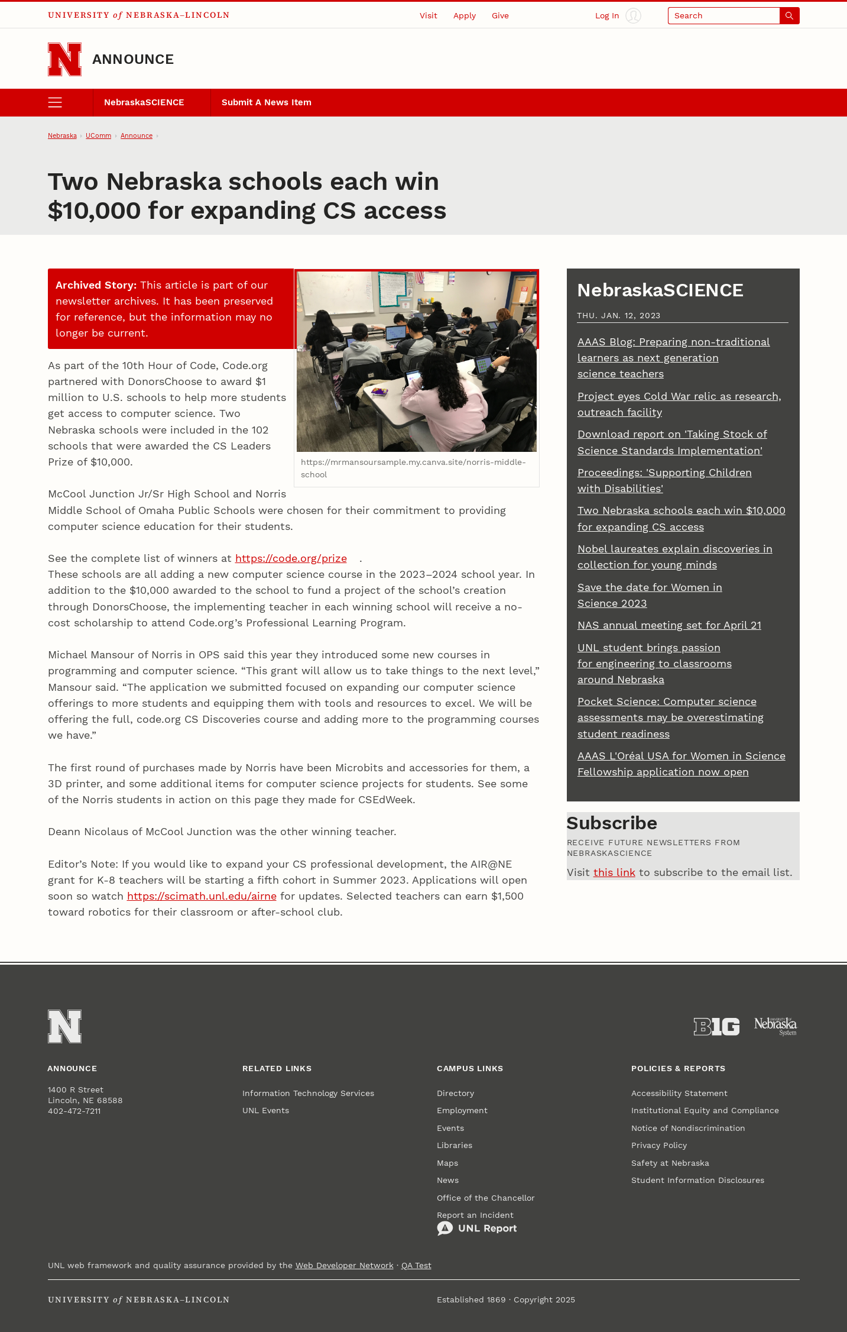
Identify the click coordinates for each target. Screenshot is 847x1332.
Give (500, 15)
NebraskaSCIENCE (144, 102)
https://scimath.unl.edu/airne (202, 896)
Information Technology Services (308, 1093)
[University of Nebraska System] (776, 1026)
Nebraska (62, 135)
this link (614, 872)
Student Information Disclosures (697, 1180)
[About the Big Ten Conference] (716, 1026)
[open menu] (70, 103)
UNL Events (265, 1110)
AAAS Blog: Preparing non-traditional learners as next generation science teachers (673, 357)
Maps (447, 1163)
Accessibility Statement (679, 1093)
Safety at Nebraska (670, 1163)
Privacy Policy (659, 1145)
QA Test (416, 1265)
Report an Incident (477, 1223)
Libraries (454, 1145)
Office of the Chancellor (486, 1197)
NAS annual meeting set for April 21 (669, 625)
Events (450, 1128)
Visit (428, 15)
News (448, 1180)
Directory (455, 1093)
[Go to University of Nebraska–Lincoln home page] (65, 59)
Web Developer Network (345, 1265)
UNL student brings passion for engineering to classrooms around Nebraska (654, 663)
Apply (464, 15)
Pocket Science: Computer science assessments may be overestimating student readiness (670, 717)
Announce (133, 59)
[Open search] (733, 15)
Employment (462, 1110)
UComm (98, 135)
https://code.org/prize (291, 558)
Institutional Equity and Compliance (705, 1110)
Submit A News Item (266, 102)
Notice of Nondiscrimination (688, 1128)
